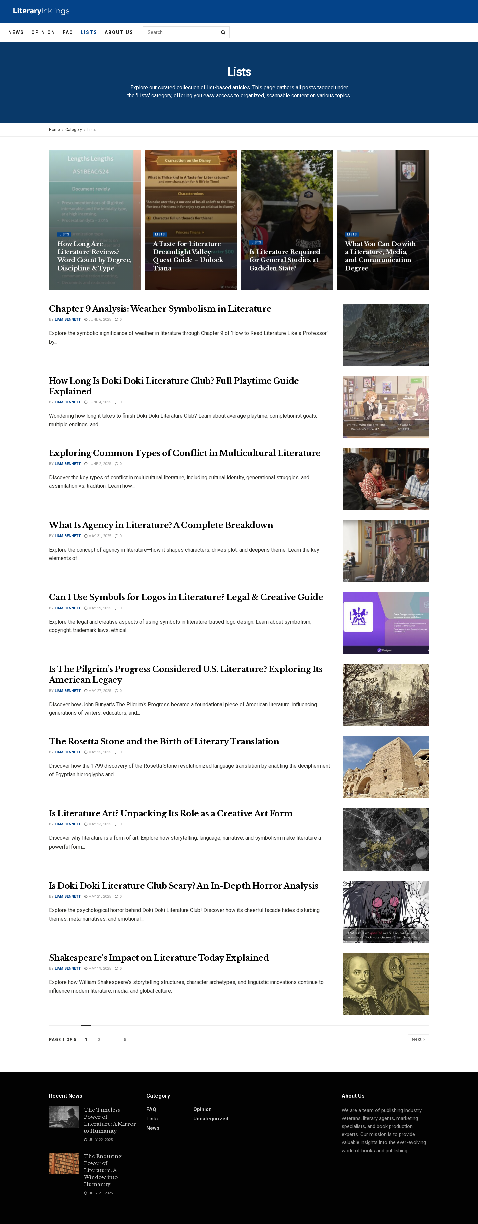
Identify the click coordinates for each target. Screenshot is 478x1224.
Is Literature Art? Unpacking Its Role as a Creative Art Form (171, 813)
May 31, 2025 (97, 536)
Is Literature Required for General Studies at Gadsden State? (284, 267)
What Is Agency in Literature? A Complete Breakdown (161, 525)
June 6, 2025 (97, 319)
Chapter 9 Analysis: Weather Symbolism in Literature (160, 309)
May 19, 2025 (97, 968)
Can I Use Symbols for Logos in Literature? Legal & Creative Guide (186, 597)
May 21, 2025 (97, 896)
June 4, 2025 (97, 402)
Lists (89, 32)
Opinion (43, 32)
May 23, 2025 (97, 824)
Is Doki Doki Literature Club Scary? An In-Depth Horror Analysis (183, 886)
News (16, 32)
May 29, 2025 (97, 608)
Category (73, 129)
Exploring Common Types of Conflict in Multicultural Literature (185, 453)
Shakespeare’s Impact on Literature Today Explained (159, 958)
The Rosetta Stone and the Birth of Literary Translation (164, 741)
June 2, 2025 (97, 464)
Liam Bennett (68, 319)
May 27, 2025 (97, 690)
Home (54, 129)
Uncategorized (210, 1119)
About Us (119, 32)
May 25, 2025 (97, 752)
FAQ (68, 32)
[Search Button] (224, 32)
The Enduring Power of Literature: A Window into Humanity (102, 1170)
